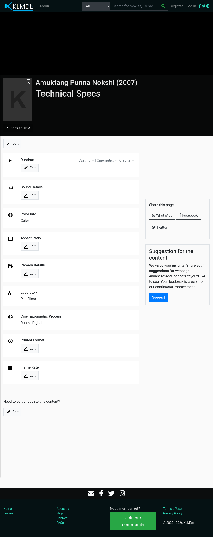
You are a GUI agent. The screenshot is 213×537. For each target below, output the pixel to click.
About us (63, 508)
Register (176, 6)
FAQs (60, 523)
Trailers (8, 513)
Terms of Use (172, 508)
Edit (12, 143)
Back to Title (18, 128)
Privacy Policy (172, 513)
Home (7, 508)
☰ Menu (42, 6)
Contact (62, 518)
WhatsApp (162, 215)
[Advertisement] (107, 43)
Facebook (188, 215)
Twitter (160, 227)
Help (60, 513)
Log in (191, 6)
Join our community (133, 521)
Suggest (158, 297)
